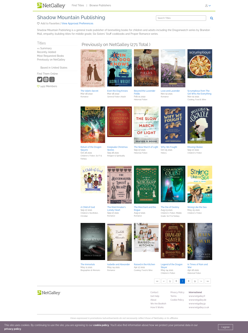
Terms (173, 296)
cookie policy (101, 325)
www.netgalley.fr (197, 296)
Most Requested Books (50, 55)
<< (157, 281)
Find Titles (78, 5)
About (153, 300)
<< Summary (44, 48)
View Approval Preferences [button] (77, 23)
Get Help (154, 296)
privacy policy (12, 328)
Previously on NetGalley (51, 59)
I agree (225, 327)
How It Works (157, 307)
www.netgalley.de (197, 300)
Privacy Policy (177, 292)
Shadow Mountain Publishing (71, 17)
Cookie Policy (177, 300)
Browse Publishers (100, 5)
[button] (38, 23)
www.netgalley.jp (197, 303)
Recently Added (46, 52)
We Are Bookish (158, 303)
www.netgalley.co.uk (199, 307)
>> (208, 281)
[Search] (181, 18)
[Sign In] (208, 5)
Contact (154, 292)
